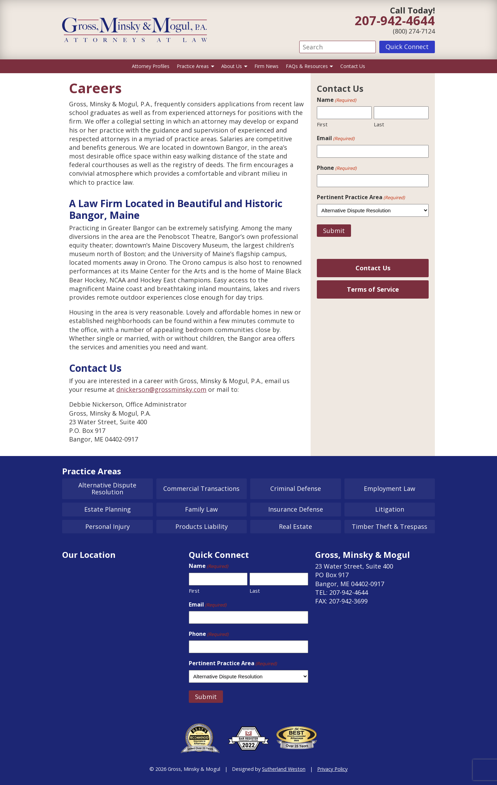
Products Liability (201, 526)
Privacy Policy (332, 769)
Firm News (266, 66)
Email (335, 138)
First (322, 124)
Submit (334, 230)
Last (379, 124)
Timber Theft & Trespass (389, 526)
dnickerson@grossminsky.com (161, 389)
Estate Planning (107, 509)
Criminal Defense (295, 488)
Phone (337, 168)
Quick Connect (407, 46)
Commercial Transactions (201, 488)
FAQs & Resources (307, 66)
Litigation (389, 509)
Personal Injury (107, 526)
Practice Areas (193, 66)
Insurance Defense (295, 509)
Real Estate (295, 526)
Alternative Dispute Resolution (107, 488)
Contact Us (352, 66)
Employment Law (389, 488)
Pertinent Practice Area (361, 197)
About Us (231, 66)
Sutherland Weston (283, 769)
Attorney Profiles (150, 66)
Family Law (201, 509)
